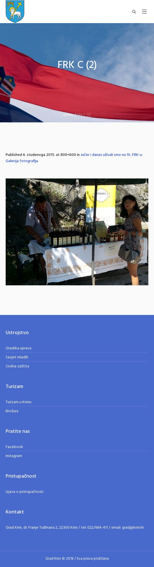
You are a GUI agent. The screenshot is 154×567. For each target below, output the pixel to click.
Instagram (14, 456)
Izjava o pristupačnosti (25, 492)
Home (68, 115)
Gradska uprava (18, 348)
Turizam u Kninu (18, 402)
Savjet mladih (17, 357)
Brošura (12, 411)
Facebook (14, 447)
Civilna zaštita (17, 366)
